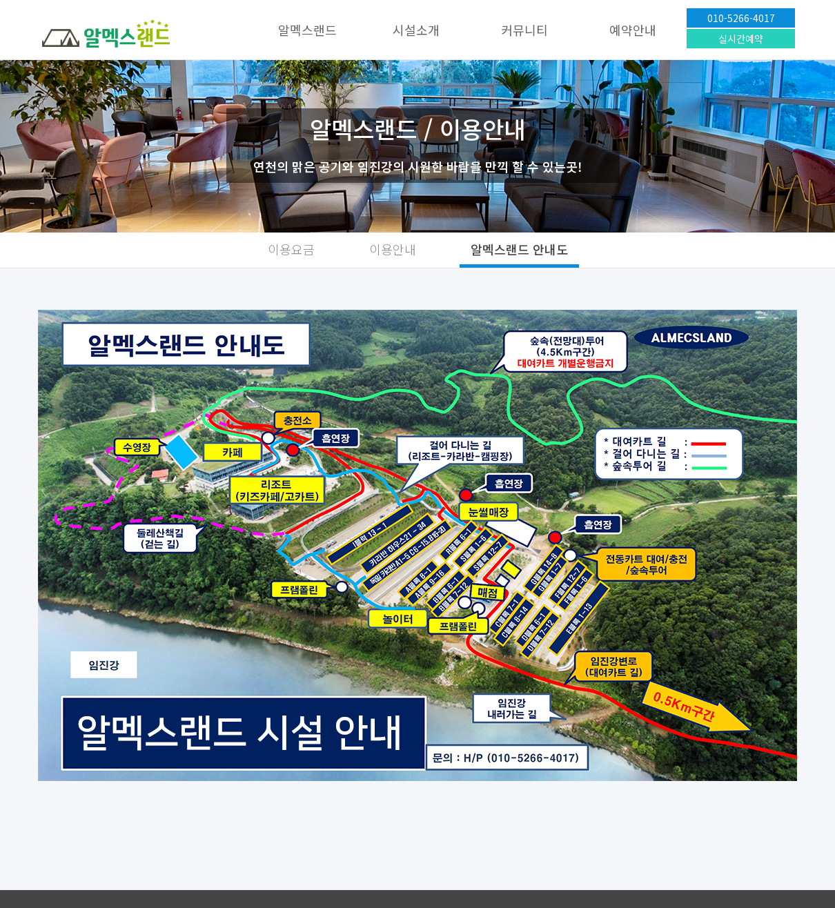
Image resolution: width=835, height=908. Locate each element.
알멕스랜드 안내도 (519, 249)
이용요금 (291, 249)
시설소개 (416, 30)
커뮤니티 (524, 30)
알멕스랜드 (307, 30)
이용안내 (392, 249)
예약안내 (632, 30)
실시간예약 (740, 39)
